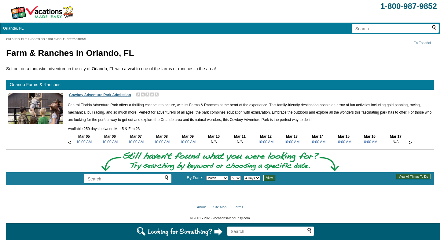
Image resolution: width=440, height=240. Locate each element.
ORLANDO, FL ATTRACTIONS (67, 39)
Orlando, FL (13, 28)
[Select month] (217, 178)
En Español (422, 43)
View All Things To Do (413, 176)
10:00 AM (84, 142)
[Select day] (235, 178)
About (201, 207)
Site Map (219, 207)
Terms (238, 207)
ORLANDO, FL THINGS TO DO (25, 39)
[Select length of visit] (252, 178)
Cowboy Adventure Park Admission (100, 95)
